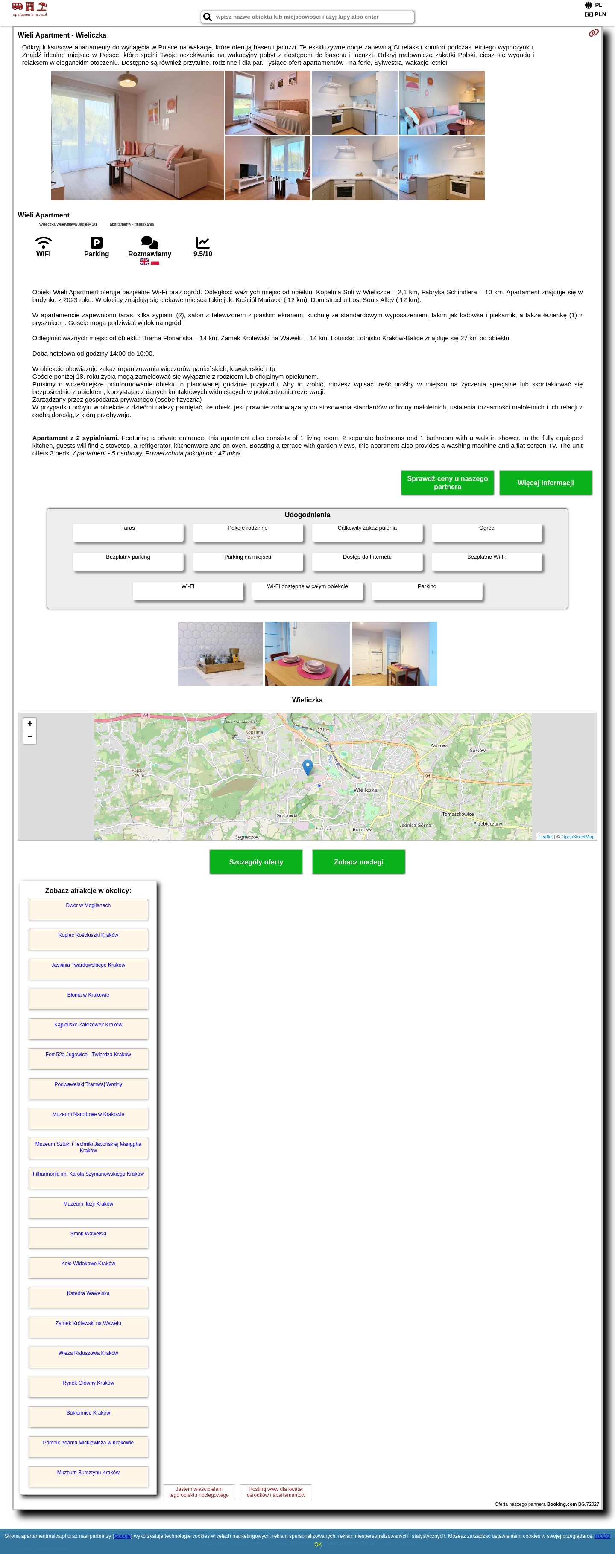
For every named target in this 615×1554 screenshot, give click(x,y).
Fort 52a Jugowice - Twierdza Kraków (88, 1055)
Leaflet (546, 836)
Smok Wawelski (88, 1234)
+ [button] (30, 724)
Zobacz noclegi (359, 862)
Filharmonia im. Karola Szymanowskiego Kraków (88, 1174)
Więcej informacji (546, 483)
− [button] (30, 737)
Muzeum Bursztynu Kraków (88, 1473)
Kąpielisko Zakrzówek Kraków (88, 1025)
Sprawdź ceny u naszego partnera (447, 482)
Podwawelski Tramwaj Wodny (89, 1084)
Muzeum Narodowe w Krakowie (88, 1114)
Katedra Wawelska (88, 1293)
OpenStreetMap (578, 836)
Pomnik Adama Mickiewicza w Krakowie (88, 1443)
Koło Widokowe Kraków (88, 1264)
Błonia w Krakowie (88, 995)
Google (122, 1536)
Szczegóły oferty (256, 862)
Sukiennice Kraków (88, 1413)
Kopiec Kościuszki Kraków (88, 935)
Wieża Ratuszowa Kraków (88, 1353)
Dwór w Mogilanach (88, 905)
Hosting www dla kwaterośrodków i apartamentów (276, 1492)
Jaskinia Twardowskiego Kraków (89, 965)
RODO (602, 1536)
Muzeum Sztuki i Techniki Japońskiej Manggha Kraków (88, 1147)
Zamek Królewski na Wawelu (88, 1323)
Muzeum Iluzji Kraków (88, 1204)
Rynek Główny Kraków (88, 1383)
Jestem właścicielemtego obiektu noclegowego (199, 1492)
